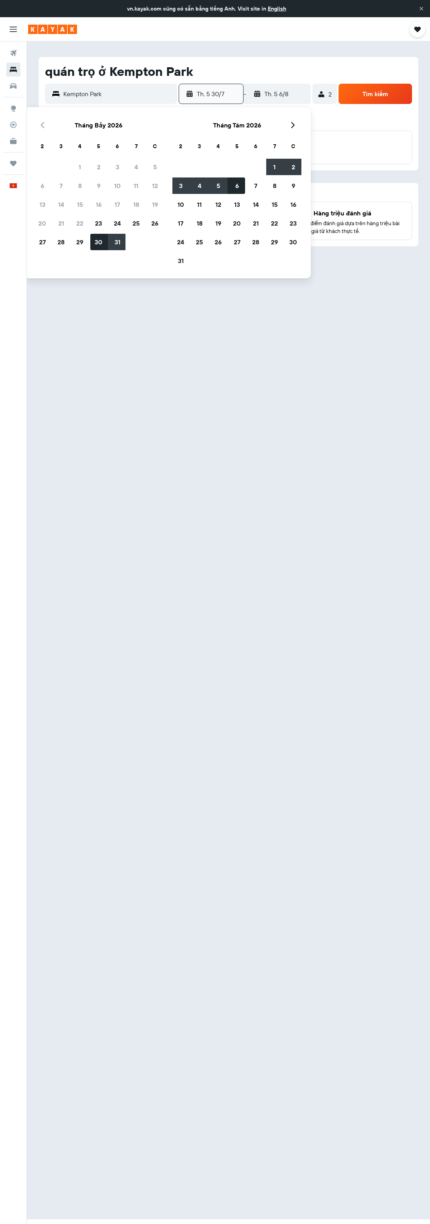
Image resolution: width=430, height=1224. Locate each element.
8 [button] (80, 186)
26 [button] (154, 223)
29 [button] (79, 242)
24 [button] (117, 223)
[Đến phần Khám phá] (13, 108)
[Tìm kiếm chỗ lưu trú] (13, 69)
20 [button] (42, 223)
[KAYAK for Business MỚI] (13, 141)
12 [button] (155, 186)
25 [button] (136, 223)
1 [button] (80, 167)
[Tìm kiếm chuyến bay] (13, 53)
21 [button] (61, 223)
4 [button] (136, 167)
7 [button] (61, 186)
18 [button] (136, 204)
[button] (421, 8)
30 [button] (98, 242)
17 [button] (117, 204)
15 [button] (80, 204)
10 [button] (117, 186)
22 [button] (79, 223)
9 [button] (98, 186)
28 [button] (60, 242)
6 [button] (42, 186)
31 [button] (117, 242)
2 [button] (98, 167)
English (277, 8)
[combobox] (118, 93)
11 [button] (136, 186)
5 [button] (155, 167)
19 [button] (155, 204)
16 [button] (99, 204)
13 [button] (42, 204)
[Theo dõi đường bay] (13, 125)
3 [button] (117, 167)
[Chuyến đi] (13, 163)
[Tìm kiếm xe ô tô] (13, 86)
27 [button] (42, 242)
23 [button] (98, 223)
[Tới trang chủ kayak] (52, 29)
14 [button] (61, 204)
